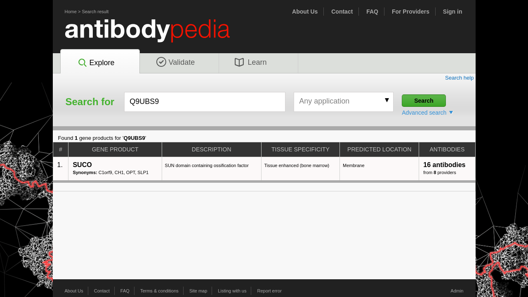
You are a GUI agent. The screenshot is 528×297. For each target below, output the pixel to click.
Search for (90, 102)
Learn (251, 62)
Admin (456, 290)
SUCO (82, 164)
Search (424, 100)
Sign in (452, 11)
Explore (96, 63)
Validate (175, 62)
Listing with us (232, 290)
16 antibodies (444, 164)
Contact (342, 11)
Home (71, 11)
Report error (269, 290)
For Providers (410, 11)
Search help (459, 78)
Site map (198, 290)
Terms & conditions (159, 290)
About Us (305, 11)
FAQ (372, 11)
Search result (95, 11)
